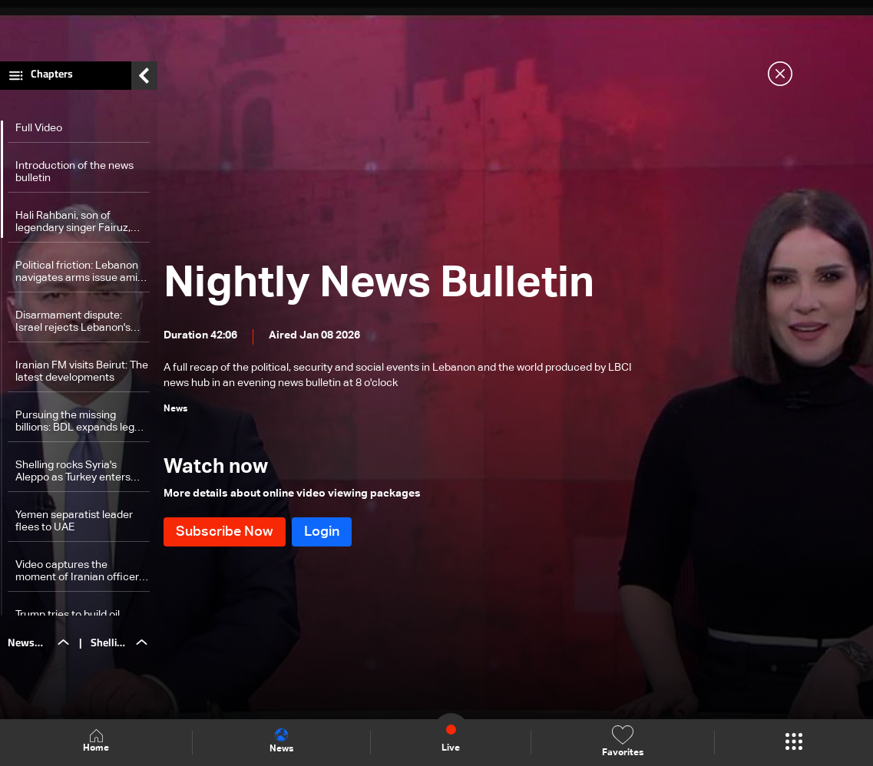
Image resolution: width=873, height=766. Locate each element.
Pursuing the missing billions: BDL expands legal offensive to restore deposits (79, 425)
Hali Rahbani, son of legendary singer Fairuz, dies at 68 (73, 226)
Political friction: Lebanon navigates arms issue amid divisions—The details (79, 276)
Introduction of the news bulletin (74, 175)
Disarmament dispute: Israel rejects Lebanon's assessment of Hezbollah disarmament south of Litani (76, 326)
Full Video (38, 132)
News (281, 741)
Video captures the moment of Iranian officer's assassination (80, 575)
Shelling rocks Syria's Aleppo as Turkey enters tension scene (73, 475)
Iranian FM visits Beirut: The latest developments (81, 375)
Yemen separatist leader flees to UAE (74, 525)
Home (96, 741)
